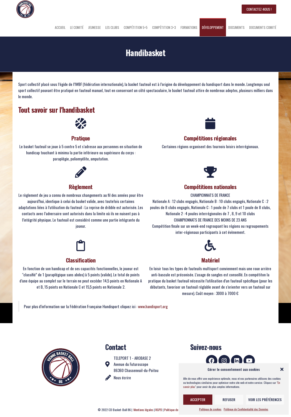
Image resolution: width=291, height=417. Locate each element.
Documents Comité (262, 27)
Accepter (197, 399)
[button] (282, 369)
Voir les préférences (265, 399)
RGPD (158, 409)
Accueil (60, 27)
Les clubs (112, 27)
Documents (236, 27)
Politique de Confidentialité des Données (246, 409)
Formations (189, 27)
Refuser (229, 399)
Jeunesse (94, 27)
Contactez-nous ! (258, 9)
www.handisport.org (153, 306)
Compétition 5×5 (136, 27)
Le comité (76, 27)
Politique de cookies (210, 409)
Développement (213, 27)
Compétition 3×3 (164, 27)
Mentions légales (143, 409)
